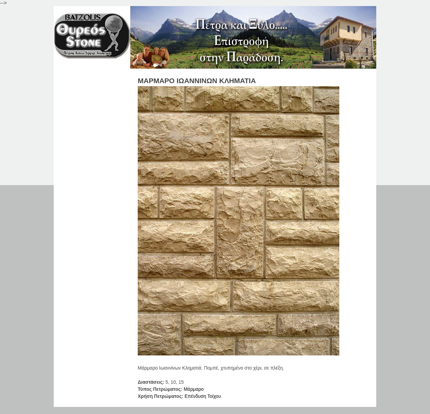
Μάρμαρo (194, 389)
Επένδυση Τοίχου (202, 396)
